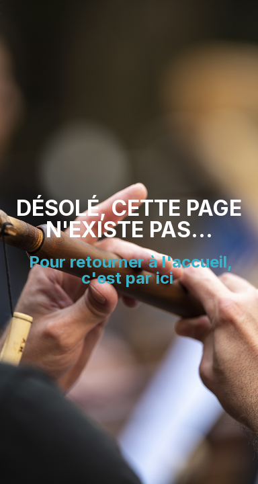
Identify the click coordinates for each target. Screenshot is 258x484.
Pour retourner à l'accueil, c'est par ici (130, 270)
